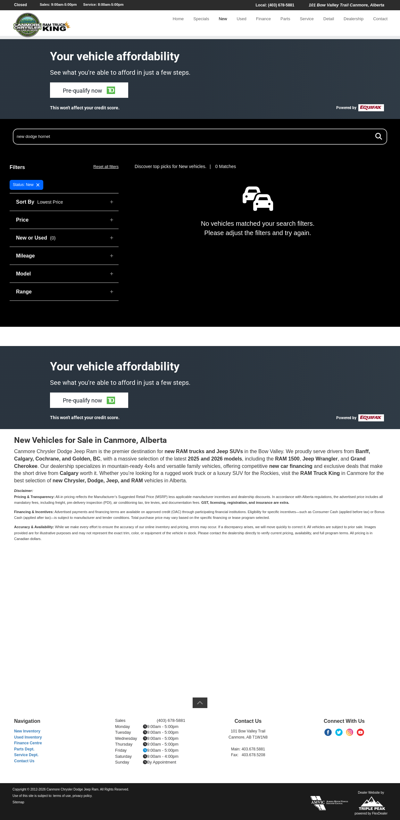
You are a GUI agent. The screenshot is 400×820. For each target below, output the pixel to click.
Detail (328, 24)
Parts (285, 24)
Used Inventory (28, 737)
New (223, 24)
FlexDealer (380, 813)
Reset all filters (106, 167)
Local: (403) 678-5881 (274, 5)
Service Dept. (26, 755)
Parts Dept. (24, 749)
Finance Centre (28, 743)
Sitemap (18, 802)
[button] (89, 90)
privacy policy (81, 796)
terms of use (62, 796)
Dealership (353, 24)
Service (306, 24)
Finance (263, 24)
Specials (201, 24)
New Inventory (27, 731)
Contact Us (24, 761)
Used (241, 24)
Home (178, 24)
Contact (380, 24)
